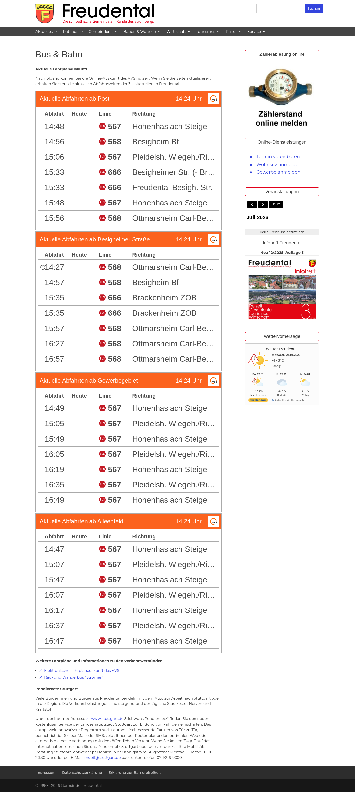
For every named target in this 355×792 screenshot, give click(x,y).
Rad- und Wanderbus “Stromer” (73, 677)
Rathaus (70, 31)
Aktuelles (44, 31)
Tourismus (205, 31)
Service (254, 31)
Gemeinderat (101, 31)
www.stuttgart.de (107, 718)
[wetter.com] (258, 401)
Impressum (46, 772)
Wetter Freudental (281, 348)
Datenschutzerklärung (82, 772)
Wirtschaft (176, 31)
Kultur (231, 31)
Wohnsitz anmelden (278, 164)
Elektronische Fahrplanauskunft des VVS (81, 670)
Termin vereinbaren (278, 156)
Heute (276, 204)
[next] (263, 205)
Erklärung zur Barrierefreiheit (134, 772)
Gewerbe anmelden (278, 172)
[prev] (252, 205)
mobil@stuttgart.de (102, 757)
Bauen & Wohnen (140, 31)
